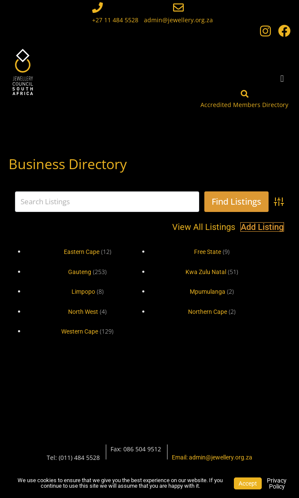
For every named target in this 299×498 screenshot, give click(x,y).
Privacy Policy (277, 483)
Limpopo (83, 291)
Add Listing (262, 227)
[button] (282, 79)
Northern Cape (207, 311)
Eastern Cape (81, 251)
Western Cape (79, 331)
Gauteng (79, 271)
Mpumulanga (207, 291)
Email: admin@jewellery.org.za (212, 457)
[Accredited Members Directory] (244, 94)
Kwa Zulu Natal (205, 271)
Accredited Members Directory (244, 105)
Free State (207, 251)
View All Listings (203, 227)
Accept (248, 483)
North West (83, 311)
